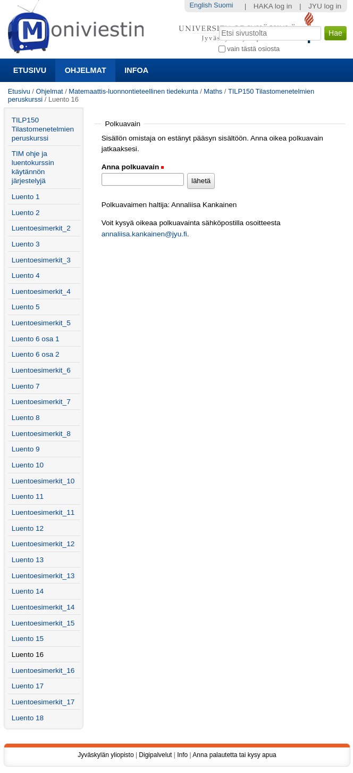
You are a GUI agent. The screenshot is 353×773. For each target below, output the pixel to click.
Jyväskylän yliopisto (105, 755)
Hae (217, 25)
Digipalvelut (155, 755)
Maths (213, 91)
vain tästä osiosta (253, 49)
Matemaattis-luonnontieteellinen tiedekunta (133, 91)
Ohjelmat (85, 70)
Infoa (136, 70)
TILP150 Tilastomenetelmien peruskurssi (43, 129)
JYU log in (324, 6)
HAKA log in (273, 6)
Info (182, 755)
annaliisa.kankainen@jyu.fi (144, 234)
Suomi (223, 5)
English (201, 5)
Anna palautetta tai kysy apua (234, 755)
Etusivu (29, 70)
